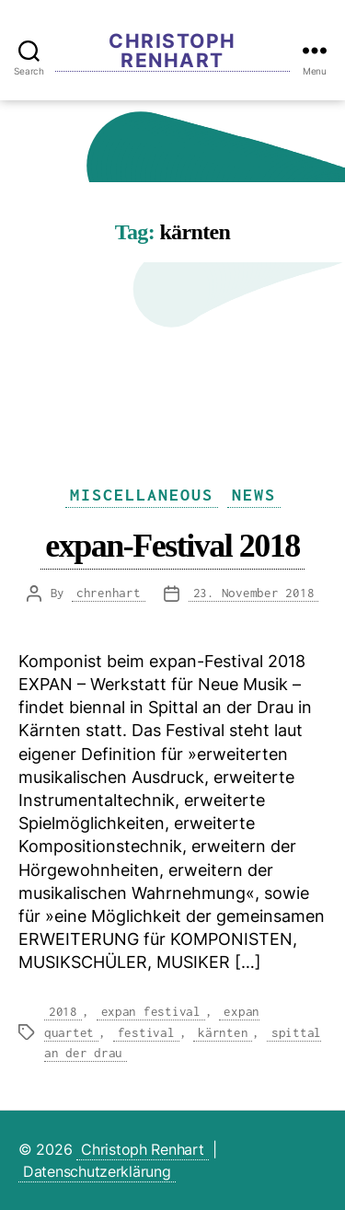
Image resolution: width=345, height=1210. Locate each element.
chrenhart (108, 592)
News (254, 494)
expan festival (151, 1011)
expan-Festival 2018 (172, 545)
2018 (63, 1011)
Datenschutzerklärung (97, 1171)
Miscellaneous (141, 494)
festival (146, 1032)
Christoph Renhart (172, 50)
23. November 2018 (254, 592)
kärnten (222, 1032)
